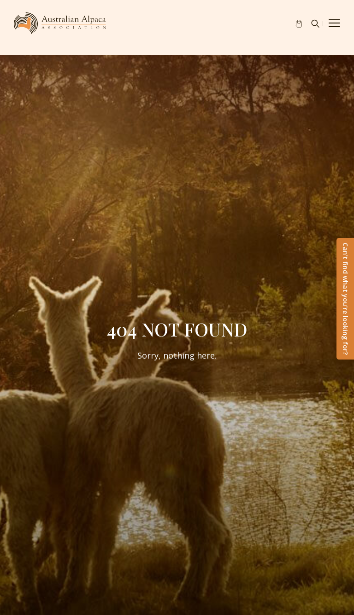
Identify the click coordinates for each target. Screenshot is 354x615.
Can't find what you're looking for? (345, 299)
